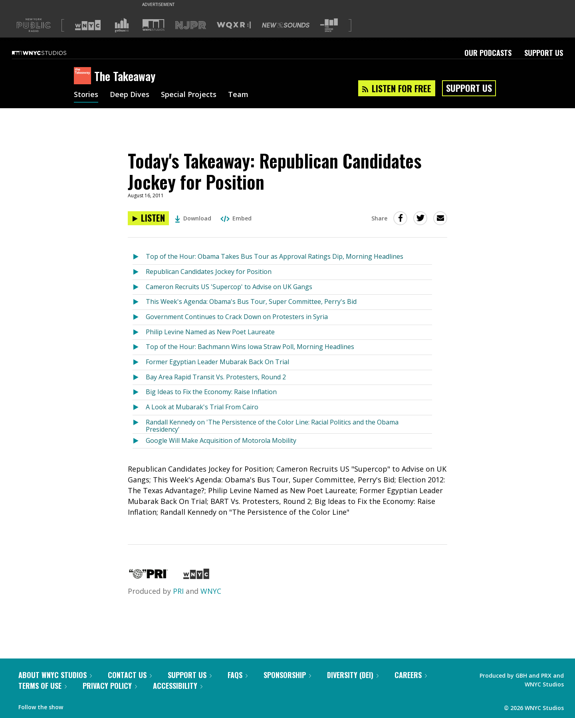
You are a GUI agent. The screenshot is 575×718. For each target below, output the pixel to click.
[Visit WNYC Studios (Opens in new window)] (154, 25)
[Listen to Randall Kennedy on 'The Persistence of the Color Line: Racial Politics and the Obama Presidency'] (139, 424)
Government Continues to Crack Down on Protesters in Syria (237, 316)
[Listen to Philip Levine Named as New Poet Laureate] (139, 332)
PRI (178, 591)
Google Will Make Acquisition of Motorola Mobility (221, 440)
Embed (236, 218)
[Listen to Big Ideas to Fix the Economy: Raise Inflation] (139, 392)
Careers (411, 675)
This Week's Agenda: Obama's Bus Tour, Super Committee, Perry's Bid (251, 301)
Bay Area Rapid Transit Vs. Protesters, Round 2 (216, 377)
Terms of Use (42, 685)
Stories (86, 95)
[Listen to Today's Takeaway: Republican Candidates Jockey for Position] (148, 218)
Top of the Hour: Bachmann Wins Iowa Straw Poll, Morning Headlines (250, 346)
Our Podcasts (488, 53)
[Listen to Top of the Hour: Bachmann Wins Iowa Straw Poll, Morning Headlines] (139, 347)
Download (193, 218)
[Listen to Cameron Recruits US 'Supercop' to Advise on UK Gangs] (139, 287)
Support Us (543, 53)
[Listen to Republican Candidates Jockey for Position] (139, 272)
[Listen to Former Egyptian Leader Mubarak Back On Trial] (139, 362)
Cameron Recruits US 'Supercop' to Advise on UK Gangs (229, 286)
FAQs (238, 675)
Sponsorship (287, 675)
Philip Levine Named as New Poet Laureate (210, 331)
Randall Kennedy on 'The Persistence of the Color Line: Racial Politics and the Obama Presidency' (272, 425)
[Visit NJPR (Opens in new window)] (190, 25)
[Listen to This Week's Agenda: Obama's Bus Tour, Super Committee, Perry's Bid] (139, 302)
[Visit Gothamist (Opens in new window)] (122, 25)
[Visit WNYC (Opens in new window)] (88, 25)
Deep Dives (129, 95)
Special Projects (188, 95)
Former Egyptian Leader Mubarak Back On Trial (217, 361)
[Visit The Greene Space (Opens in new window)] (329, 25)
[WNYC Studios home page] (49, 52)
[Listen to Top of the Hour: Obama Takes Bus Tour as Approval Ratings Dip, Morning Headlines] (139, 257)
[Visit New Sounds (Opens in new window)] (285, 25)
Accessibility (177, 685)
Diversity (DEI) (353, 675)
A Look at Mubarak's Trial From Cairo (202, 407)
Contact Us (130, 675)
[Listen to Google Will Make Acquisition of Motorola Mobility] (139, 441)
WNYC (210, 591)
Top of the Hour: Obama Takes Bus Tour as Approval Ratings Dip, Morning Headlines (274, 256)
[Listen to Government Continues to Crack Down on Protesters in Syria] (139, 317)
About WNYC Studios (55, 675)
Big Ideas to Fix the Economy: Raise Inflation (211, 391)
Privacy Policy (110, 685)
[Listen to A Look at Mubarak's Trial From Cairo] (139, 407)
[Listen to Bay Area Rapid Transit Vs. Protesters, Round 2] (139, 377)
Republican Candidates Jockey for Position (209, 271)
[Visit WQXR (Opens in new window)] (234, 25)
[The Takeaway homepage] (84, 76)
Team (238, 95)
